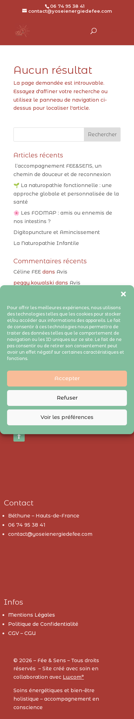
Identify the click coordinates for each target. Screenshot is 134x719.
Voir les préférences (67, 417)
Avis (61, 272)
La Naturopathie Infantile (46, 243)
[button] (123, 294)
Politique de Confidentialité (43, 624)
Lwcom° (73, 677)
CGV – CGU (22, 633)
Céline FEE (27, 272)
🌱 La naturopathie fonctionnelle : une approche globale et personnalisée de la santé (66, 193)
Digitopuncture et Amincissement (56, 232)
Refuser (67, 397)
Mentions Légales (31, 615)
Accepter (67, 378)
